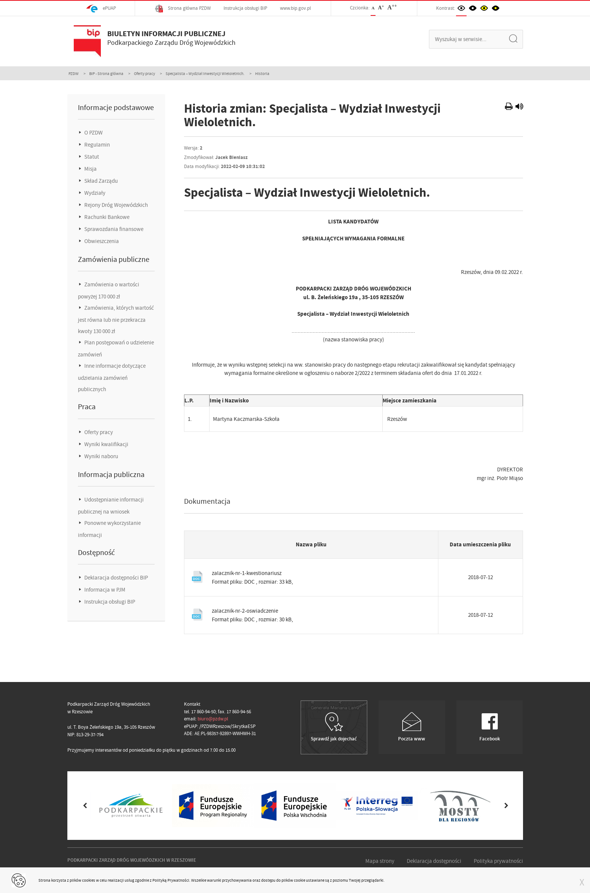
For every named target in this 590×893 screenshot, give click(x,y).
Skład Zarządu (100, 181)
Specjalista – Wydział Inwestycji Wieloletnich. (205, 73)
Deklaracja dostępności (434, 861)
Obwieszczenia (101, 241)
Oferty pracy (144, 73)
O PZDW (93, 132)
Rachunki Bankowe (106, 217)
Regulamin (96, 144)
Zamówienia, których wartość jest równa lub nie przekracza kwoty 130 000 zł (116, 319)
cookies (88, 880)
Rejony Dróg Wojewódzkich (115, 205)
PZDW (73, 73)
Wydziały (94, 193)
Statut (91, 157)
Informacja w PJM (104, 589)
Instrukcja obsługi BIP (245, 8)
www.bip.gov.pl (295, 8)
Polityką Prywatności (170, 880)
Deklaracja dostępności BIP (115, 577)
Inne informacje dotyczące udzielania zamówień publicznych (112, 377)
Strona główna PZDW (183, 8)
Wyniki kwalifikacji (105, 444)
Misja (90, 169)
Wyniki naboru (100, 456)
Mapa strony (379, 861)
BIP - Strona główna (106, 73)
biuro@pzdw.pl (213, 719)
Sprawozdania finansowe (113, 229)
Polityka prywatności (498, 861)
